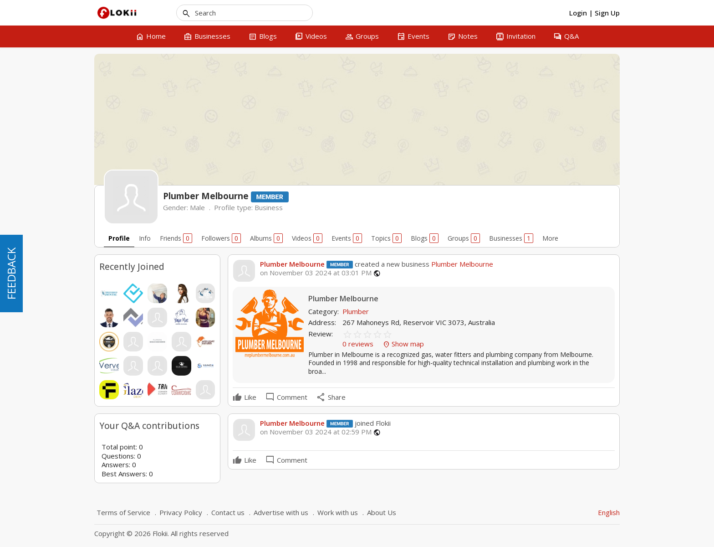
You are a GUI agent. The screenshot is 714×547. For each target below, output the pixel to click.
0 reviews (358, 343)
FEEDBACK (11, 273)
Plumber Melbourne (292, 263)
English (609, 512)
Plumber (355, 311)
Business (269, 207)
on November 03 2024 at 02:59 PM (316, 432)
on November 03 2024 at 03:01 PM (316, 272)
